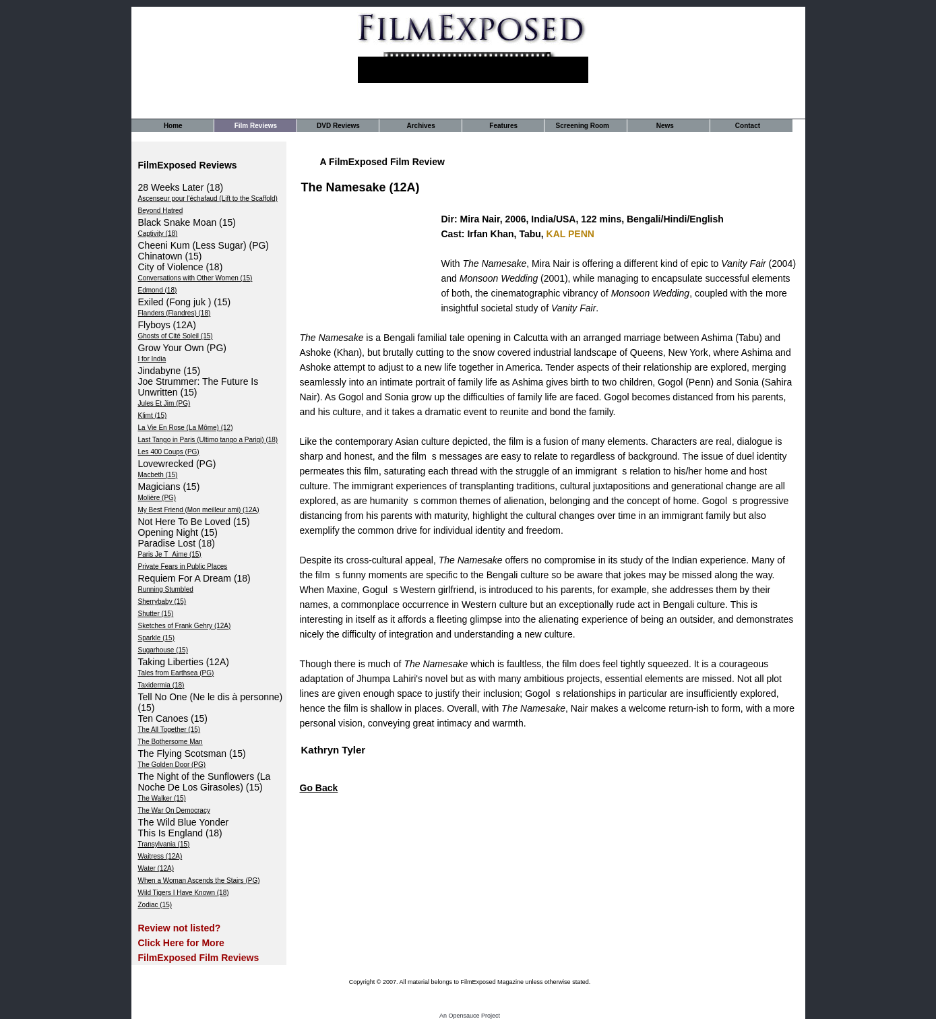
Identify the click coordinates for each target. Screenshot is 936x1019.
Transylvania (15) (164, 844)
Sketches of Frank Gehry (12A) (184, 625)
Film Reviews (256, 125)
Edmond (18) (157, 290)
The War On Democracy (174, 810)
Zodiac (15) (155, 904)
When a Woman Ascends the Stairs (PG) (199, 880)
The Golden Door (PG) (172, 764)
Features (503, 125)
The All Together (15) (169, 729)
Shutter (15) (156, 613)
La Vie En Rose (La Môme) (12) (185, 427)
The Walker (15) (162, 798)
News (665, 125)
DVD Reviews (338, 125)
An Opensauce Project (469, 1015)
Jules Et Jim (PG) (164, 403)
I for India (152, 359)
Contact (747, 125)
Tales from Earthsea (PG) (176, 673)
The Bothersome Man (170, 741)
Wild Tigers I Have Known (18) (183, 892)
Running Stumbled (165, 589)
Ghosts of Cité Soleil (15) (175, 336)
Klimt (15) (152, 415)
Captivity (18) (158, 233)
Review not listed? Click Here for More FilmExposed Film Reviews (198, 943)
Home (173, 125)
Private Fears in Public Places (183, 566)
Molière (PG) (157, 497)
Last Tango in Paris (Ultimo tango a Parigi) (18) (208, 439)
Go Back (319, 787)
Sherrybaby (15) (162, 601)
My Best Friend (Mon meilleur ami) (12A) (198, 510)
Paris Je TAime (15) (169, 554)
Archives (420, 125)
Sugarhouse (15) (163, 650)
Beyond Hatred (160, 210)
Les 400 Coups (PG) (168, 452)
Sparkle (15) (156, 638)
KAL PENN (570, 233)
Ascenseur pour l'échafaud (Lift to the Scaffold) (208, 198)
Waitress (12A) (160, 856)
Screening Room (582, 125)
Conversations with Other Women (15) (195, 278)
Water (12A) (156, 868)
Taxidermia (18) (161, 685)
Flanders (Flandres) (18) (174, 313)
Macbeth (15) (158, 474)
